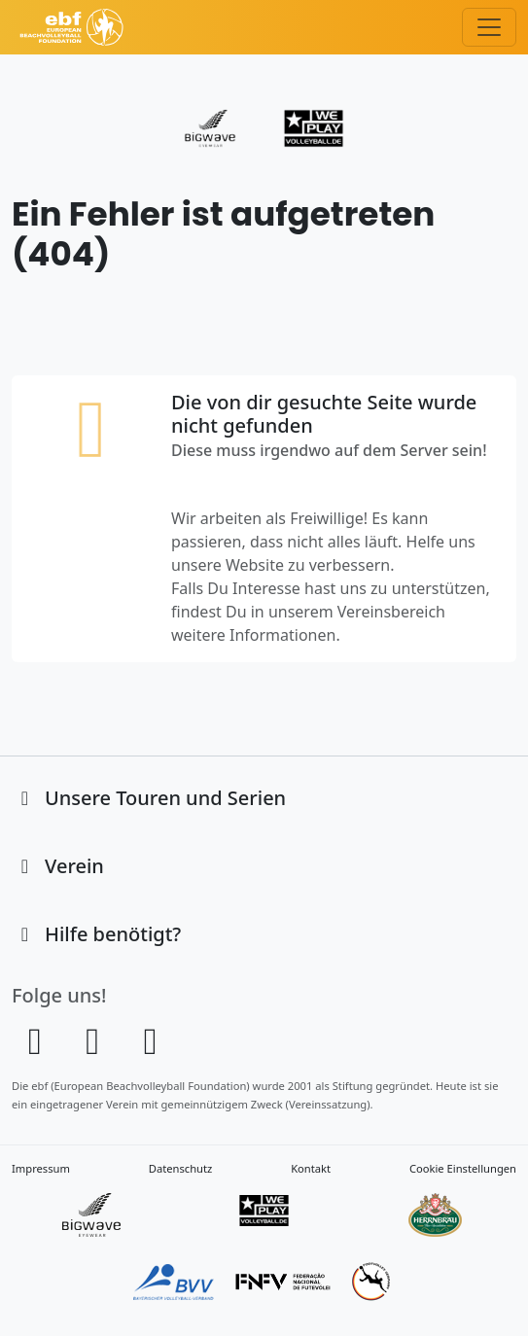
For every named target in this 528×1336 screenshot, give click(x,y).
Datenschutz (181, 1168)
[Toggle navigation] (489, 27)
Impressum (41, 1168)
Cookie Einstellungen (462, 1168)
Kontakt (311, 1168)
